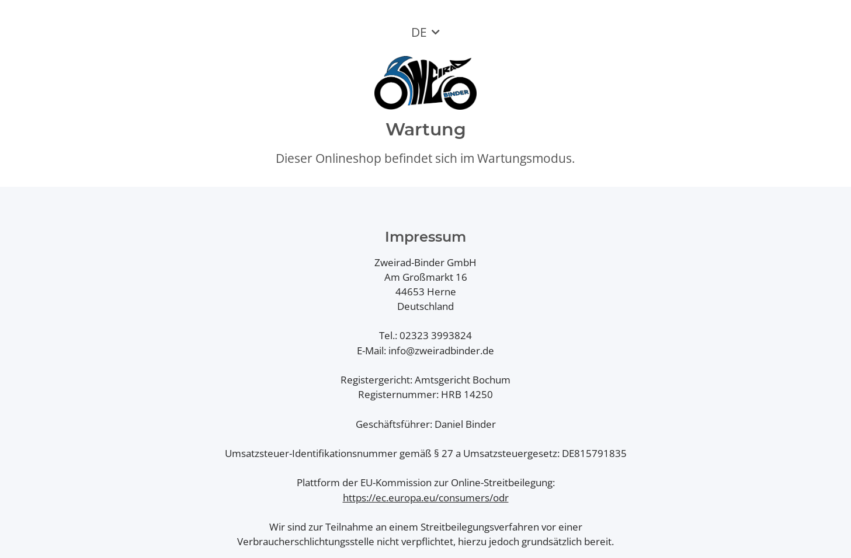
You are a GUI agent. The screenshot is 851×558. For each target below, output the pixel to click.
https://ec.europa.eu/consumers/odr (426, 497)
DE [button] (419, 32)
